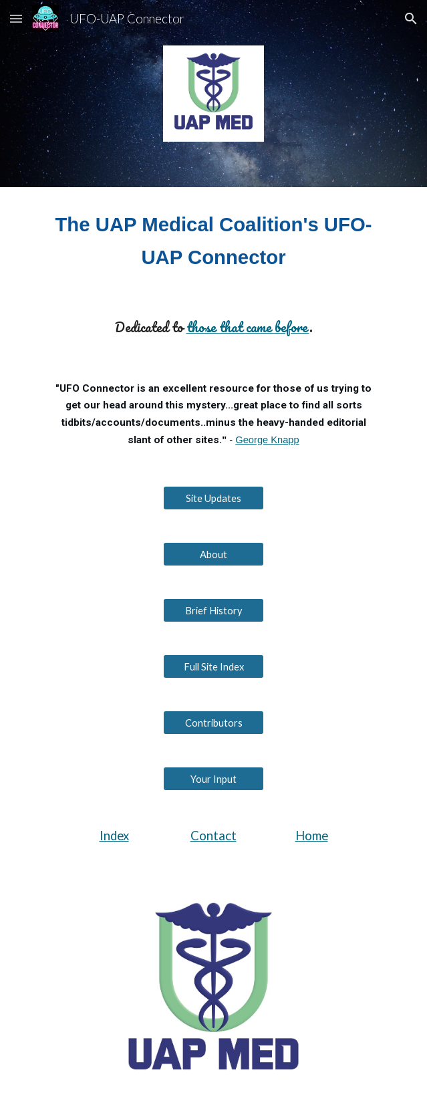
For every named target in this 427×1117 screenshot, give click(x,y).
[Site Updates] (213, 498)
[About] (213, 554)
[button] (16, 18)
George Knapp (267, 440)
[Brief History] (213, 610)
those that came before (247, 327)
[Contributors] (213, 722)
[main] (213, 241)
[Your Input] (213, 778)
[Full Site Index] (213, 666)
